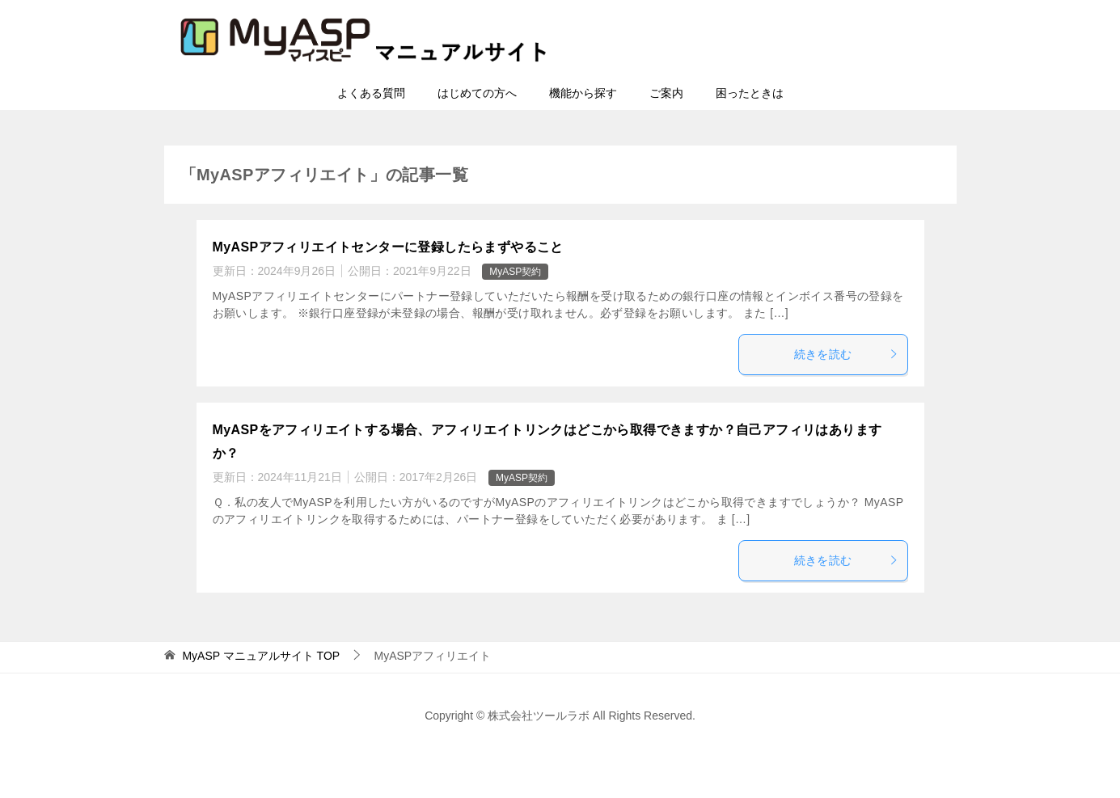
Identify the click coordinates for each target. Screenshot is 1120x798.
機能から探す (583, 93)
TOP (261, 655)
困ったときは (750, 93)
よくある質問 (371, 93)
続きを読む (846, 354)
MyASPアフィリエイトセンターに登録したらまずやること (388, 247)
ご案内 (666, 93)
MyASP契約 (515, 271)
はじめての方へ (477, 93)
